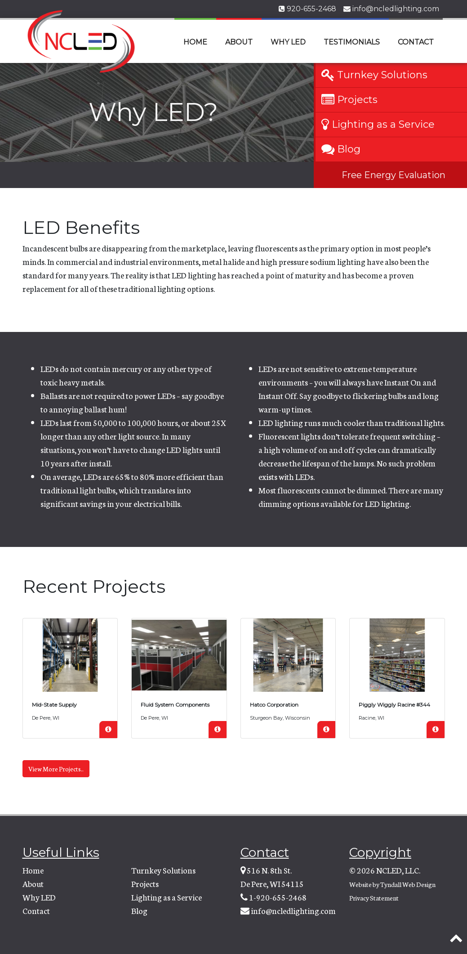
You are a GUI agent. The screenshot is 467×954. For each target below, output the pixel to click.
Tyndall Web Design (408, 884)
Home (195, 42)
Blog (139, 910)
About (239, 42)
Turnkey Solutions (163, 870)
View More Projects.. (56, 768)
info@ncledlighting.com (391, 8)
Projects (145, 883)
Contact (416, 42)
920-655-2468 (307, 8)
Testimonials (352, 42)
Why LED (288, 42)
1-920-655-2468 (278, 897)
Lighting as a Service (166, 897)
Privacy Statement (374, 897)
